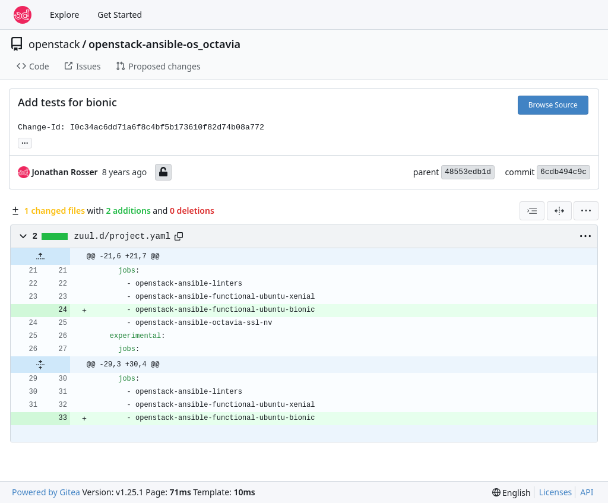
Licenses (555, 492)
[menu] (586, 210)
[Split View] (559, 210)
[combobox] (532, 210)
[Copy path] (178, 236)
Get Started (119, 14)
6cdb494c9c (563, 171)
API (586, 492)
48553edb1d (468, 171)
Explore (64, 14)
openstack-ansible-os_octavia (164, 44)
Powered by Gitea (46, 492)
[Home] (22, 15)
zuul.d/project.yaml (122, 236)
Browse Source (553, 105)
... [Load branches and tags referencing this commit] (24, 142)
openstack (54, 44)
